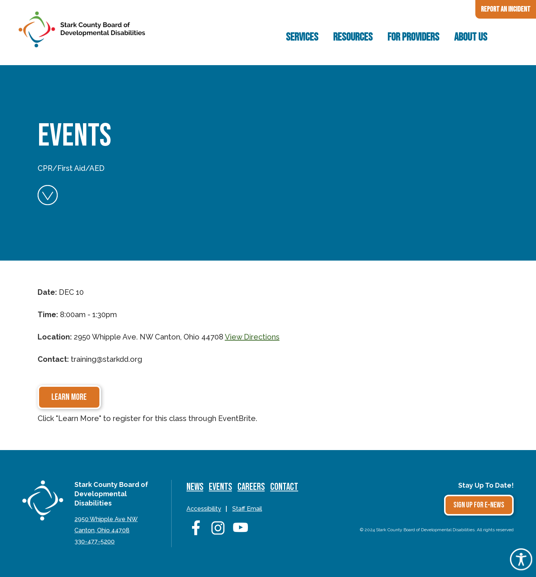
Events (220, 487)
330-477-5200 (94, 541)
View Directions (252, 336)
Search (508, 37)
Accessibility (203, 508)
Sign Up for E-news (478, 505)
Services (302, 37)
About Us (470, 37)
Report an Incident (505, 9)
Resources (353, 37)
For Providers (413, 37)
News (194, 487)
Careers (251, 487)
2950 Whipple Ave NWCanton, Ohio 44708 (106, 525)
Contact (284, 487)
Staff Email (247, 508)
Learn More (69, 397)
